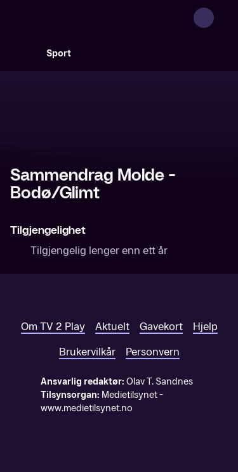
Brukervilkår (87, 352)
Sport (58, 53)
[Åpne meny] (220, 17)
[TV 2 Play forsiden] (105, 17)
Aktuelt (112, 327)
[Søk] (23, 53)
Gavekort (161, 327)
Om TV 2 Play (53, 327)
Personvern (153, 352)
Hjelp (205, 327)
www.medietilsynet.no (87, 408)
